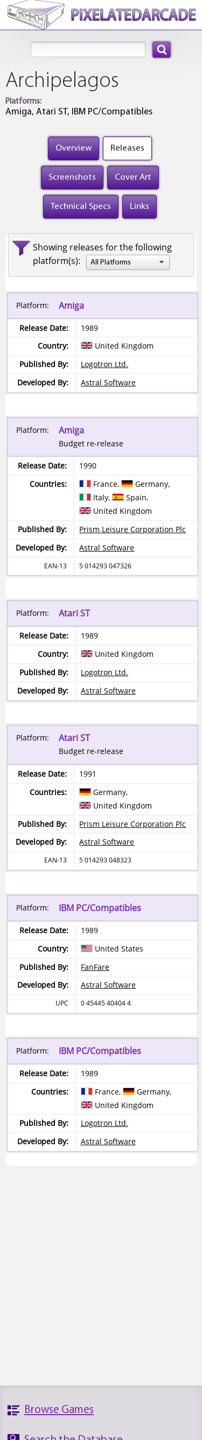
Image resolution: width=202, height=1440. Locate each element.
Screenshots (72, 177)
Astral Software (108, 382)
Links (139, 206)
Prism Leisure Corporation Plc (132, 529)
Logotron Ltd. (104, 364)
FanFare (95, 967)
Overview (73, 148)
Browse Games (59, 1410)
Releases (127, 148)
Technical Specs (81, 206)
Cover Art (133, 177)
